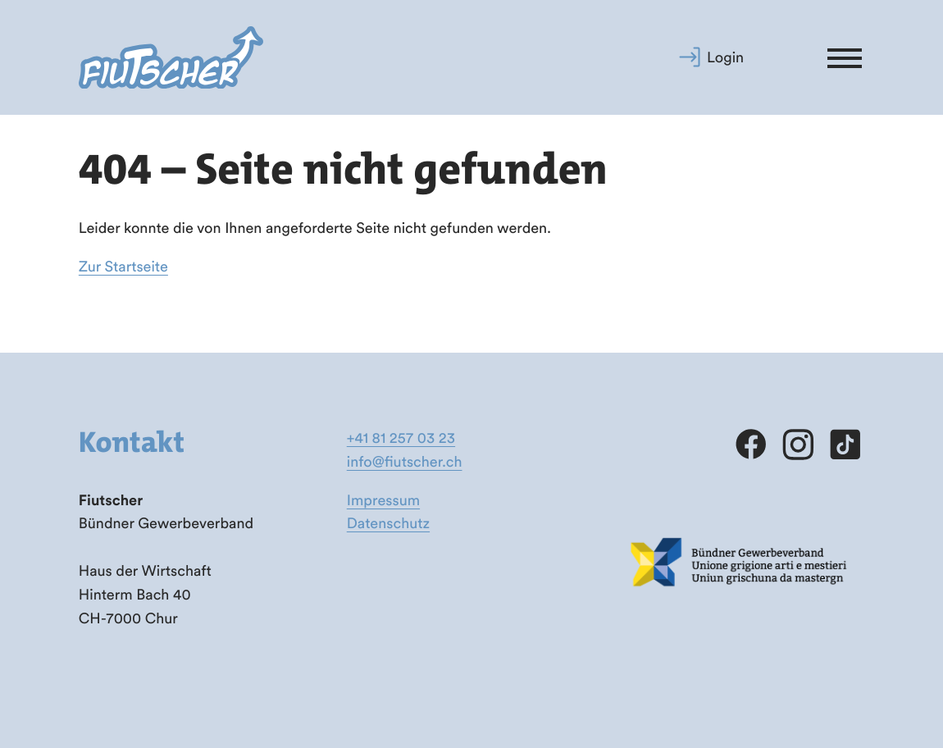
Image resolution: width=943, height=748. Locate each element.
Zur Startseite (123, 266)
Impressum (383, 499)
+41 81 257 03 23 (401, 437)
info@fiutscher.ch (404, 461)
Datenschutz (388, 522)
